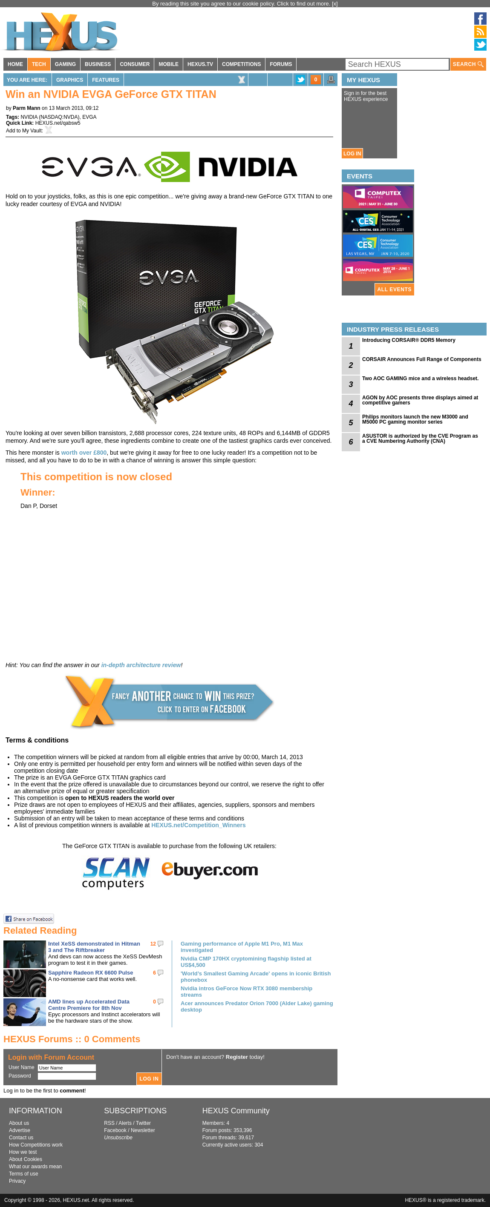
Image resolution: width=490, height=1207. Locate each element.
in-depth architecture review (141, 665)
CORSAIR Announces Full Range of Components (421, 359)
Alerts (125, 1123)
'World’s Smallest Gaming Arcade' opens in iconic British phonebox (256, 976)
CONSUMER (135, 64)
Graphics (69, 80)
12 (153, 944)
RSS (109, 1123)
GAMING (65, 64)
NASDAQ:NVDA (59, 117)
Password (20, 1076)
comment (72, 1090)
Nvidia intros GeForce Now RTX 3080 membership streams (246, 991)
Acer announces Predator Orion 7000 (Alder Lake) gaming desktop (257, 1006)
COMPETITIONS (241, 64)
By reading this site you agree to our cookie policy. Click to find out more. (242, 3)
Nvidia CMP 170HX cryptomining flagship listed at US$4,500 (246, 961)
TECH (39, 64)
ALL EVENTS (395, 289)
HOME (15, 64)
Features (105, 80)
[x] (335, 3)
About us (19, 1123)
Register (237, 1057)
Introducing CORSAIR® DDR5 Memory (408, 340)
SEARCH (468, 64)
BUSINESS (98, 64)
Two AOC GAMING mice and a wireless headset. (420, 378)
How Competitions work (36, 1145)
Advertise (19, 1130)
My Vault (32, 131)
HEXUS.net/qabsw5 (58, 123)
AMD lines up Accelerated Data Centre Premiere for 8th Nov (89, 1004)
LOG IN (352, 154)
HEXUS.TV (200, 64)
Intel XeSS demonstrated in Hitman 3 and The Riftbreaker (94, 946)
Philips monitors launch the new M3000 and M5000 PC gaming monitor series (415, 419)
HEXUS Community (236, 1111)
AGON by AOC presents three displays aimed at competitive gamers (420, 400)
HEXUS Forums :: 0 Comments (72, 1039)
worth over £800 (84, 452)
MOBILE (169, 64)
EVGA (89, 117)
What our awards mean (35, 1167)
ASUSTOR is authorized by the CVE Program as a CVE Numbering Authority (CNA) (420, 438)
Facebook (115, 1130)
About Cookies (25, 1159)
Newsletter (143, 1130)
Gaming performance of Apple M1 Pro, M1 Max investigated (242, 946)
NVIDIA (28, 117)
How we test (23, 1152)
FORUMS (281, 64)
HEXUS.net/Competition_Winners (198, 825)
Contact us (21, 1138)
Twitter (143, 1123)
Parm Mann (26, 108)
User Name (22, 1067)
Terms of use (23, 1174)
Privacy (17, 1181)
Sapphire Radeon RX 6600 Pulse (90, 972)
